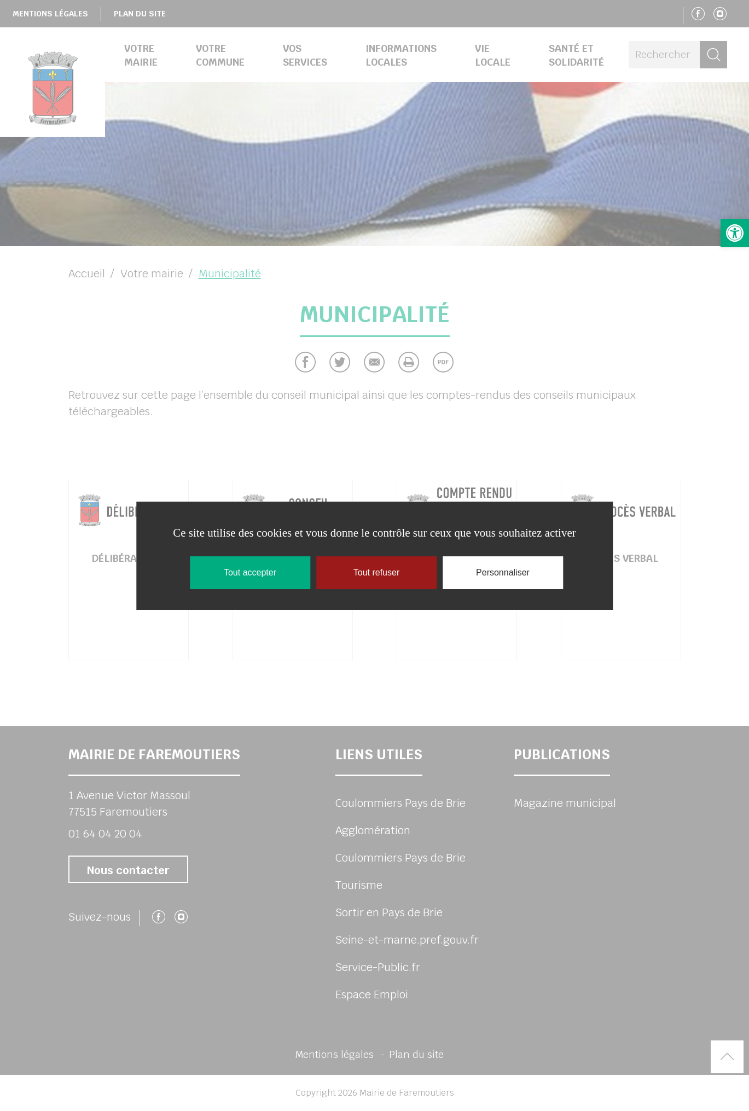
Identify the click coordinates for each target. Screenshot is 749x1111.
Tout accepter (250, 572)
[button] (735, 233)
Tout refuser (376, 572)
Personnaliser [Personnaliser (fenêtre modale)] (503, 572)
